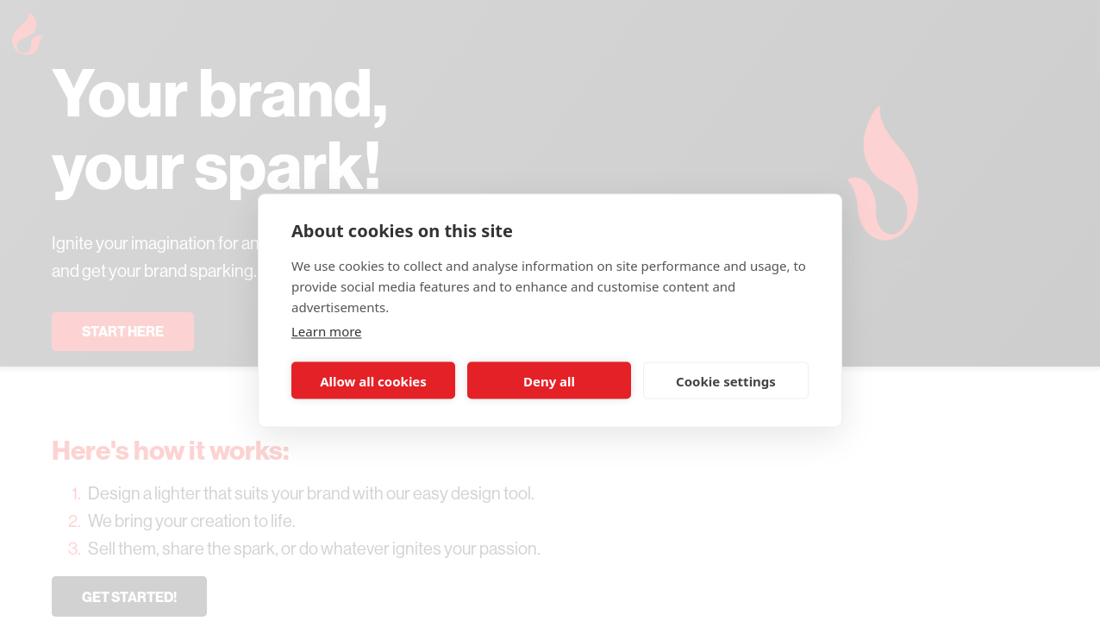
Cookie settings (726, 380)
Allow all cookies (373, 380)
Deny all (549, 380)
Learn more (326, 331)
